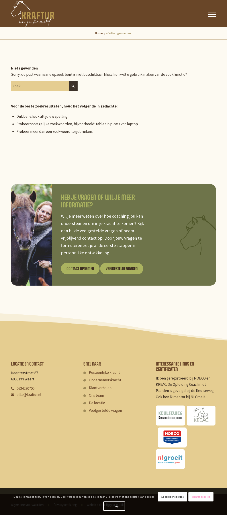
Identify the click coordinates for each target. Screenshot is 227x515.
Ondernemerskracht (105, 380)
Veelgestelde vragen (105, 410)
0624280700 (25, 388)
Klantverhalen (100, 387)
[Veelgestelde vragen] (121, 268)
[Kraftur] (32, 13)
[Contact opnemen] (80, 268)
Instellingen (114, 506)
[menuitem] (210, 13)
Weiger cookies (201, 496)
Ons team (96, 395)
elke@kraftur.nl (29, 394)
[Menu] (210, 13)
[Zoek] (44, 86)
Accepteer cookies (172, 496)
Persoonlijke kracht (104, 372)
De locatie (97, 402)
